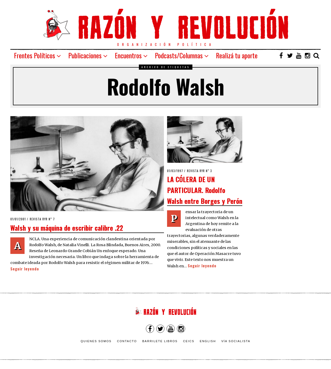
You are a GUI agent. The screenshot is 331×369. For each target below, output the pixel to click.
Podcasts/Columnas (179, 55)
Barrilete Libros (160, 341)
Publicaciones (85, 55)
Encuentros (128, 55)
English (208, 341)
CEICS (188, 341)
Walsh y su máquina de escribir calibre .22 (66, 227)
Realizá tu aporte (237, 55)
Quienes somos (96, 341)
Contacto (127, 341)
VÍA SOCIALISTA (235, 341)
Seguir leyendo (24, 268)
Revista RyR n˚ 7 (42, 219)
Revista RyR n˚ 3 (199, 171)
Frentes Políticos (34, 55)
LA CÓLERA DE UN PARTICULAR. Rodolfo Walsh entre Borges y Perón (204, 189)
